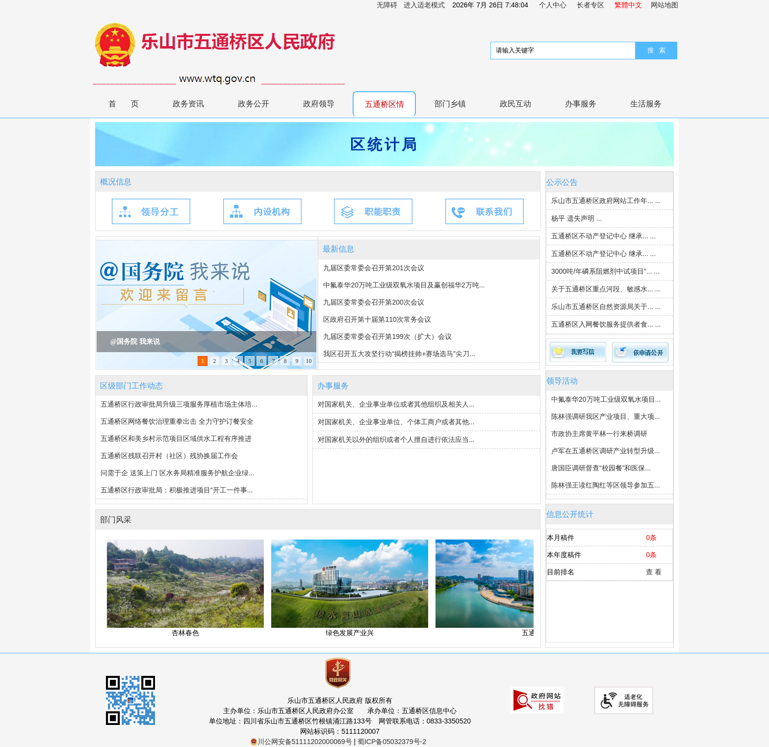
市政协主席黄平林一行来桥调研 (599, 434)
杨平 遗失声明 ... (576, 218)
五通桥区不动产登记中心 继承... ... (603, 236)
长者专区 (590, 5)
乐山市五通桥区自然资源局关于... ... (606, 306)
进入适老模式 (424, 5)
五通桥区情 (384, 104)
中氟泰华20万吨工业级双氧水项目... (606, 399)
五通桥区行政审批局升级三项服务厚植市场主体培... (179, 404)
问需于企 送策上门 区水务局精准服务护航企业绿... (177, 473)
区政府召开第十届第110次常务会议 (377, 319)
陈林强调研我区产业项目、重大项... (605, 416)
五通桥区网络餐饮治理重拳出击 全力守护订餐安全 (177, 421)
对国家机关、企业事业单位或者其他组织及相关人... (396, 404)
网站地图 (664, 5)
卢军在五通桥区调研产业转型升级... (605, 451)
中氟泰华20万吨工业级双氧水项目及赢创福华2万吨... (404, 285)
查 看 (654, 572)
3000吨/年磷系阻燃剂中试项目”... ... (605, 271)
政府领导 (318, 104)
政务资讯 (188, 104)
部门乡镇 (450, 104)
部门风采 (115, 519)
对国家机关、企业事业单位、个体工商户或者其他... (396, 422)
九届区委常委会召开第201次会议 (373, 268)
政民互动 (515, 104)
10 (308, 361)
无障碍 (387, 5)
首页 (131, 104)
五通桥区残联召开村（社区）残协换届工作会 (169, 456)
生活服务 (646, 104)
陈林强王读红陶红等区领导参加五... (605, 485)
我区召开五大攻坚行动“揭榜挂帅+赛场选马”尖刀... (399, 354)
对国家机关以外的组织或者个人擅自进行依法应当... (396, 439)
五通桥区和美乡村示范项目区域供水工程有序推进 (176, 438)
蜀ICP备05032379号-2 (392, 742)
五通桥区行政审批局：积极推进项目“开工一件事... (177, 490)
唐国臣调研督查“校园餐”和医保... (601, 468)
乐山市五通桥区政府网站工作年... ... (606, 201)
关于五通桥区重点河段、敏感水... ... (606, 289)
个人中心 (552, 5)
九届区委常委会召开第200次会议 (373, 302)
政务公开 (253, 104)
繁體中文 (628, 5)
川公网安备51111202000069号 (301, 742)
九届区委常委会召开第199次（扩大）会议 (387, 336)
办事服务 (580, 104)
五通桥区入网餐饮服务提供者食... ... (606, 324)
